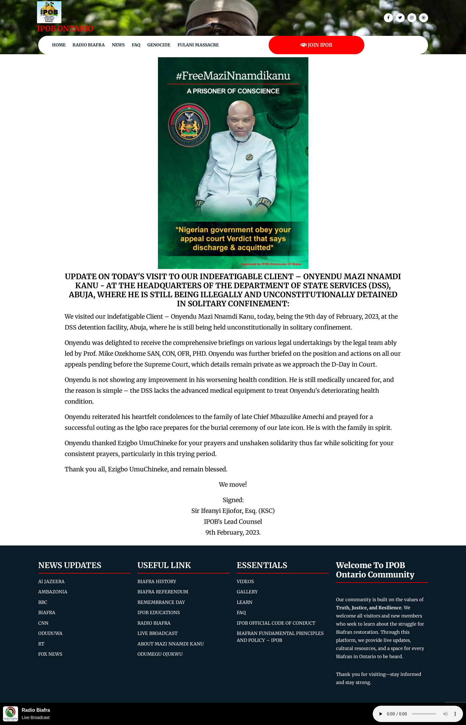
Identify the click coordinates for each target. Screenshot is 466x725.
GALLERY (247, 592)
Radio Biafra (89, 45)
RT (41, 644)
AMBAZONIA (52, 592)
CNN (43, 623)
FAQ (136, 45)
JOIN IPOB (316, 45)
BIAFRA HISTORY (156, 581)
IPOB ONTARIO (65, 28)
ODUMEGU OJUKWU (160, 654)
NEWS (118, 45)
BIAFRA (46, 612)
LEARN (244, 602)
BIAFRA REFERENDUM (162, 592)
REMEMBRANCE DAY (161, 602)
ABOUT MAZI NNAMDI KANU (170, 644)
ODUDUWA (50, 633)
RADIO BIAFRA (154, 623)
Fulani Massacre (198, 45)
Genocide (158, 45)
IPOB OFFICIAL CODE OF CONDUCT (276, 623)
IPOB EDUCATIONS (158, 612)
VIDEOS (245, 581)
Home (59, 45)
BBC (42, 602)
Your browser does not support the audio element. (418, 714)
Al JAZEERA (51, 581)
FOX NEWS (50, 654)
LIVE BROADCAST (157, 633)
